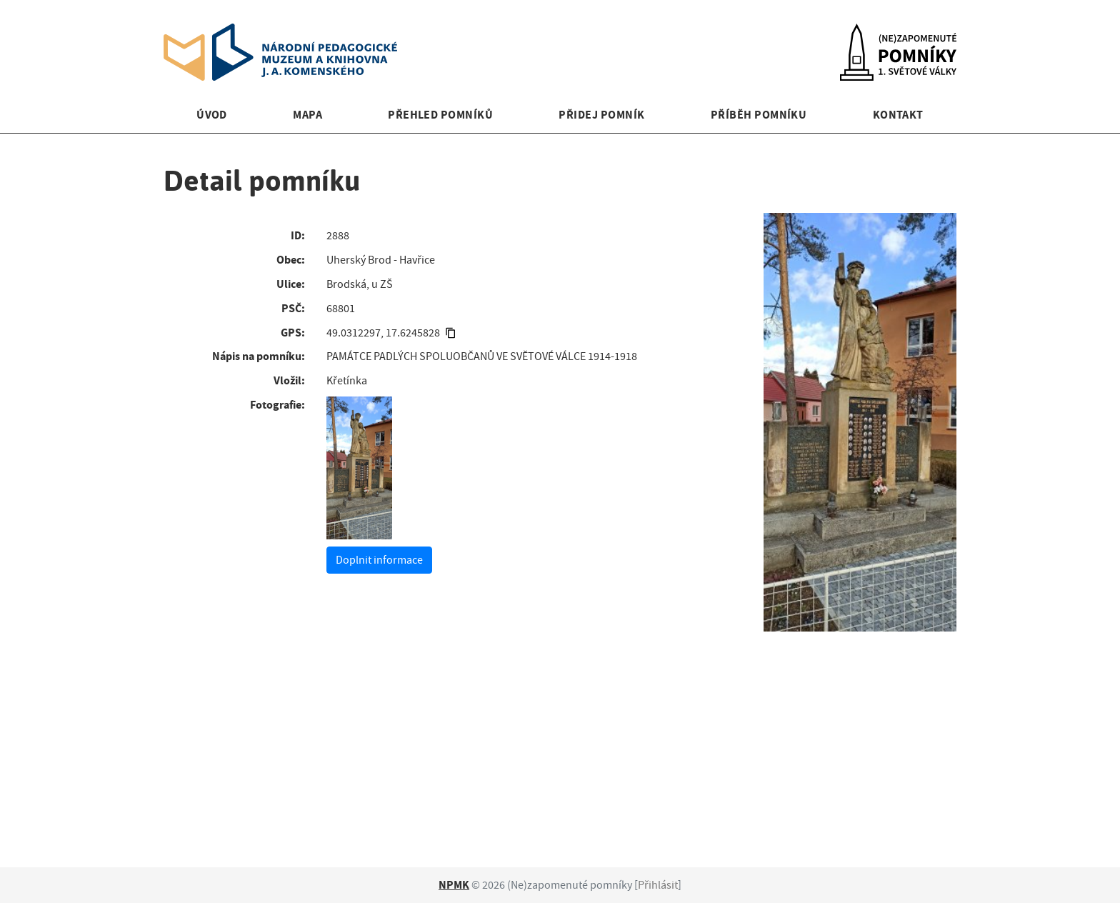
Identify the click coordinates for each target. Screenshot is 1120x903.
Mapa (307, 114)
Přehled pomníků (440, 114)
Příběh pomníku (759, 114)
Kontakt (898, 114)
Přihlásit (658, 885)
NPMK (454, 884)
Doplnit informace (379, 560)
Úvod (211, 114)
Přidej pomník (601, 114)
